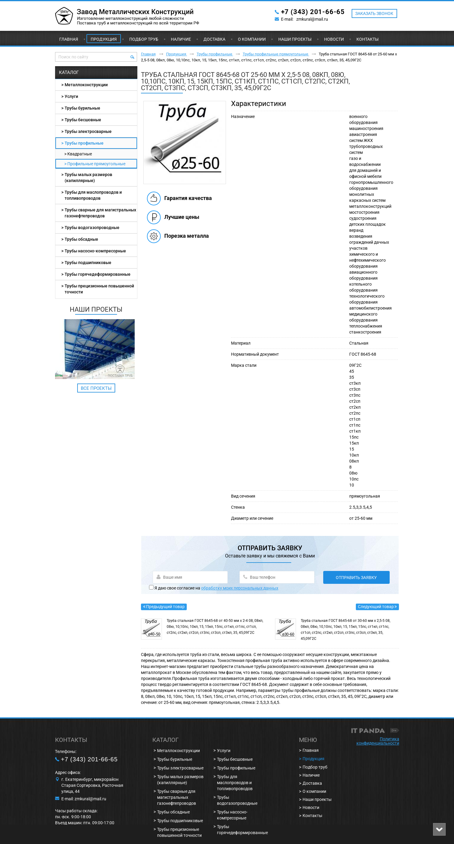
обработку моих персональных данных (239, 588)
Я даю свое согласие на (216, 588)
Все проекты (96, 388)
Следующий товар (376, 606)
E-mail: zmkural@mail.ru (83, 798)
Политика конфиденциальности (377, 741)
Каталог (69, 72)
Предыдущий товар (165, 606)
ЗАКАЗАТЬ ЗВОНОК (374, 13)
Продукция (104, 39)
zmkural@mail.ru (312, 19)
